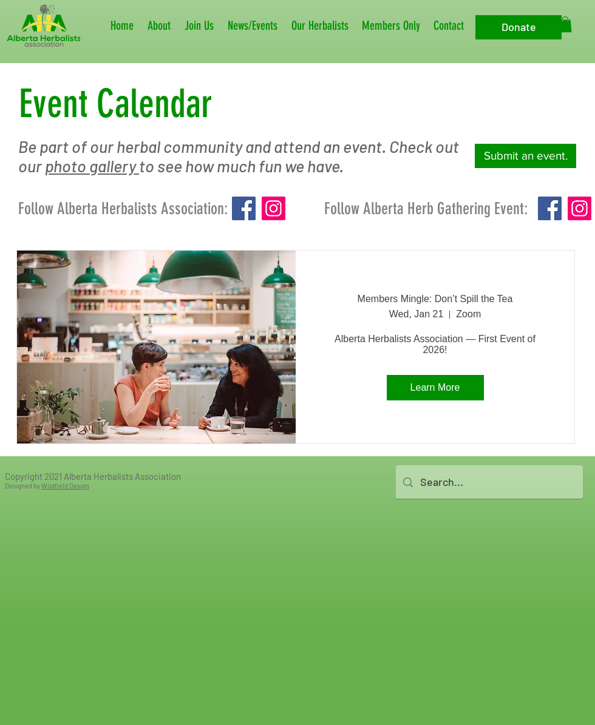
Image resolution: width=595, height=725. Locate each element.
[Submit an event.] (525, 156)
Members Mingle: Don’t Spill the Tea (435, 299)
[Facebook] (244, 208)
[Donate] (518, 27)
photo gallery (92, 165)
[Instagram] (273, 208)
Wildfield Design (65, 486)
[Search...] (488, 482)
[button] (159, 26)
